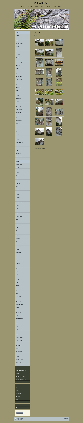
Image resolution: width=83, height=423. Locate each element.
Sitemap (22, 418)
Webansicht (66, 418)
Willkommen (41, 2)
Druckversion (17, 418)
